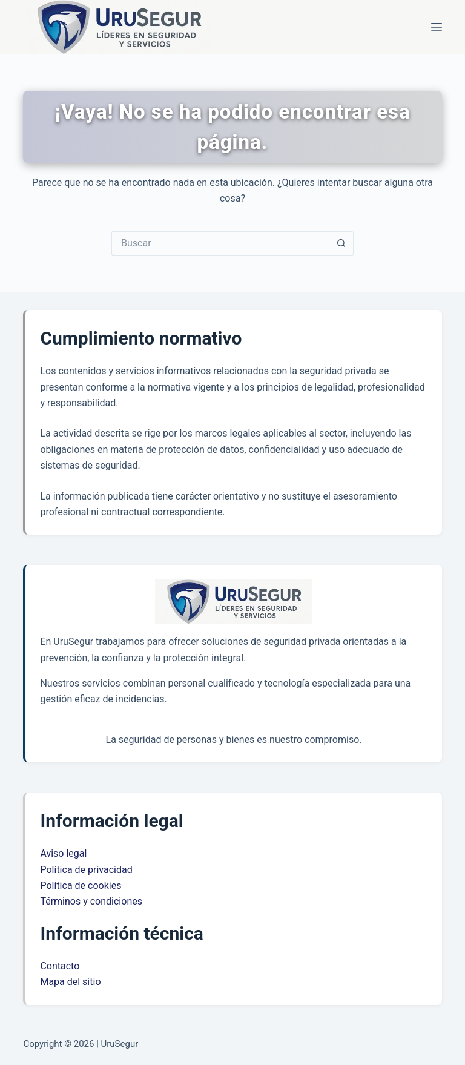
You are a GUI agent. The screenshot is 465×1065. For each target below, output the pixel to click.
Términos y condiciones (91, 901)
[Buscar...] (220, 243)
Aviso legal (63, 853)
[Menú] (436, 27)
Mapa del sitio (70, 982)
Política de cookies (80, 885)
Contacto (59, 966)
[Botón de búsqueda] (341, 243)
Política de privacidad (86, 869)
